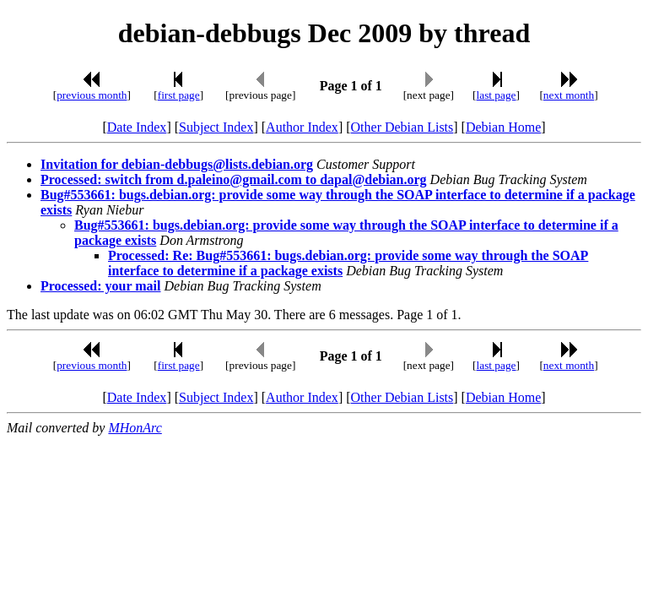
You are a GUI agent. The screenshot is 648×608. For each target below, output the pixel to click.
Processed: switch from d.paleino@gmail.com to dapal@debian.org (233, 179)
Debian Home (503, 127)
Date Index (137, 127)
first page (179, 95)
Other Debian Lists (402, 127)
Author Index (302, 127)
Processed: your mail (100, 286)
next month (568, 95)
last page (496, 95)
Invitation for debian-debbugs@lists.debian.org (176, 164)
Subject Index (216, 127)
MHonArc (134, 428)
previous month (92, 95)
